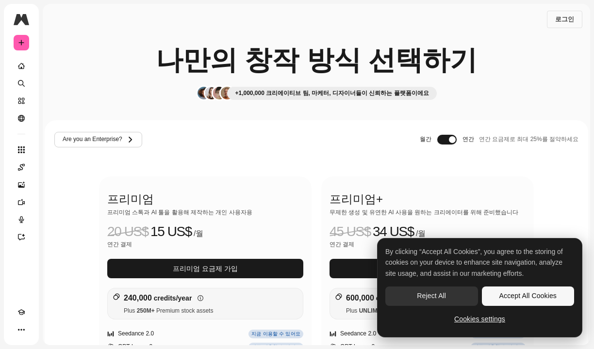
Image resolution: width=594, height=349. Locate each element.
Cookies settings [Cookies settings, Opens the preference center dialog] (479, 319)
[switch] (447, 139)
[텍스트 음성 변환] (21, 219)
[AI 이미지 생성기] (21, 184)
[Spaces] (21, 167)
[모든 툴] (21, 150)
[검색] (21, 83)
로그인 (564, 19)
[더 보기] (21, 329)
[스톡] (21, 101)
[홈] (21, 66)
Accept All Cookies (528, 296)
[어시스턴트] (21, 237)
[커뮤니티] (21, 118)
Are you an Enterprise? (98, 139)
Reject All (431, 296)
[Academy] (21, 312)
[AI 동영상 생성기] (21, 202)
